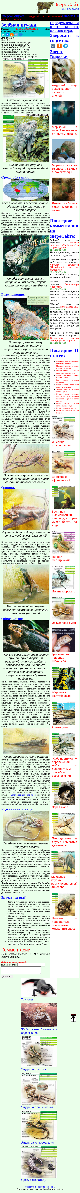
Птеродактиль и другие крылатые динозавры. (64, 840)
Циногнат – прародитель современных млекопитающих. (64, 921)
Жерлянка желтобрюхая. (63, 692)
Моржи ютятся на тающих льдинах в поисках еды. (64, 167)
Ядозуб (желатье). (33, 1181)
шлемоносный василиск (23, 795)
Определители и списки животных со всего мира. (64, 27)
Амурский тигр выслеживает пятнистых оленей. (64, 88)
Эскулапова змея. (64, 621)
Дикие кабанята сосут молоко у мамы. (64, 205)
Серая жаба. (63, 805)
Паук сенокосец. (69, 307)
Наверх (73, 1018)
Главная (68, 16)
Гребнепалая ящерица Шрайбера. (63, 656)
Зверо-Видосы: (13, 16)
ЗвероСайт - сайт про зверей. (40, 1188)
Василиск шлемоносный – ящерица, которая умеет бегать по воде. (64, 516)
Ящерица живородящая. (37, 1144)
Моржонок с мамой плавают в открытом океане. (64, 129)
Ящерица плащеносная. (63, 442)
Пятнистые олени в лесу (66, 408)
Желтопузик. (63, 725)
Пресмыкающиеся (27, 28)
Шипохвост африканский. (63, 477)
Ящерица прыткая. (34, 1070)
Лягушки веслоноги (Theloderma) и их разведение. (64, 245)
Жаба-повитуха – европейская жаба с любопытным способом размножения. (64, 765)
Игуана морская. (63, 589)
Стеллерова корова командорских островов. (64, 339)
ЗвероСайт (66, 4)
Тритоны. (27, 1000)
